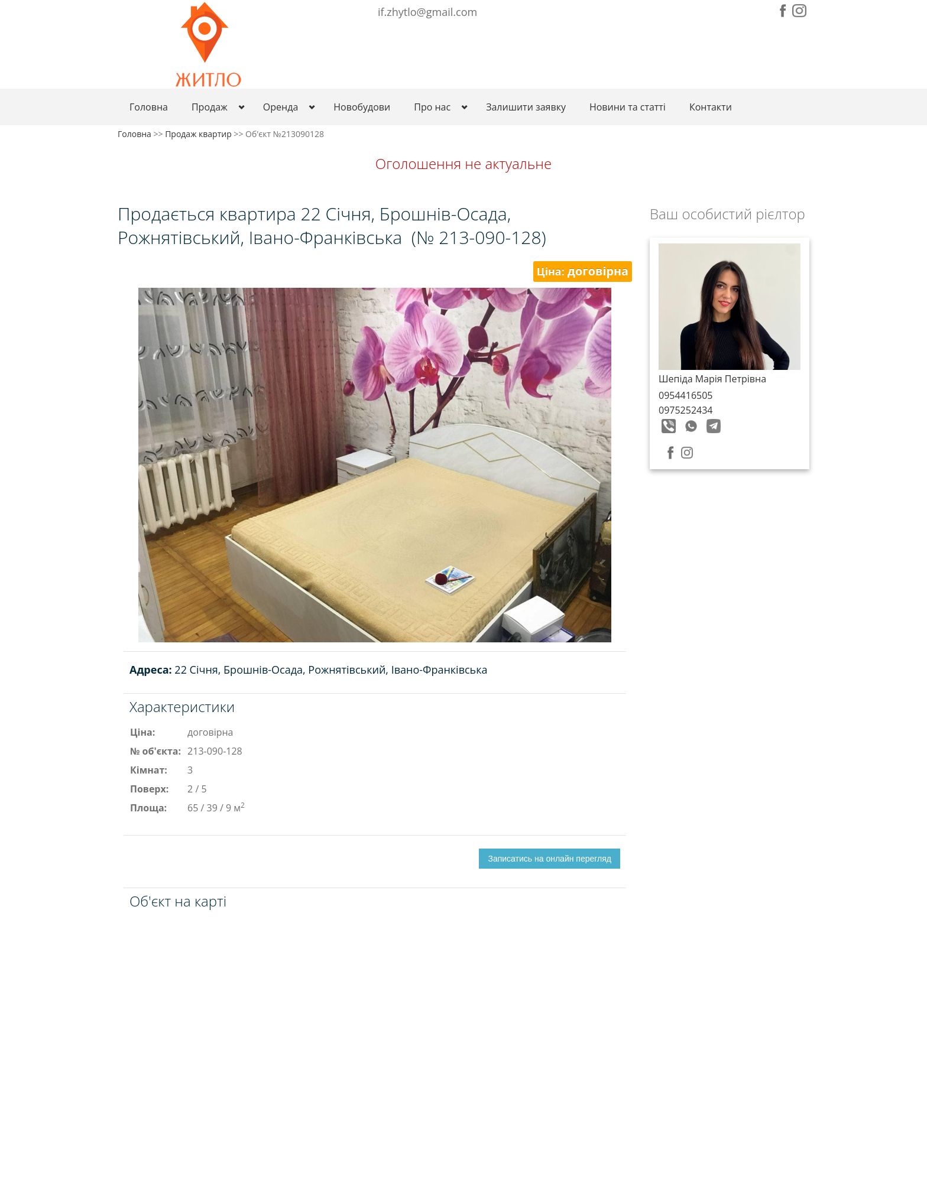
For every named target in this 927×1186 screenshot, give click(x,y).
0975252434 (685, 410)
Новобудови (361, 106)
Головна (148, 106)
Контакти (710, 106)
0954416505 (685, 395)
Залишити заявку (526, 106)
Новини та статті (627, 106)
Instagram (799, 10)
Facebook (783, 10)
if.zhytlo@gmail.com (427, 12)
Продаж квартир (198, 133)
